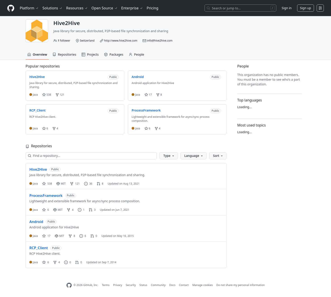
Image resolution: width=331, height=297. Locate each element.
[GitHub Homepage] (69, 285)
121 (59, 95)
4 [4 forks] (70, 210)
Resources (77, 8)
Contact (184, 285)
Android (36, 221)
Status (143, 285)
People (136, 54)
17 (148, 95)
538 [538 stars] (47, 183)
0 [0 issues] (67, 262)
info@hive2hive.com (159, 40)
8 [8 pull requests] (100, 183)
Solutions (52, 8)
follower (64, 40)
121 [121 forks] (75, 183)
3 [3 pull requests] (92, 210)
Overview (37, 54)
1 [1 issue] (81, 210)
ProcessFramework (46, 195)
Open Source (104, 8)
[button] (168, 155)
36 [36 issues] (88, 183)
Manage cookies (202, 285)
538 (46, 95)
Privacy (117, 285)
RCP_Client (38, 247)
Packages (113, 54)
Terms (106, 285)
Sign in (287, 8)
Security (131, 285)
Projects (90, 54)
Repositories (64, 54)
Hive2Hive (38, 169)
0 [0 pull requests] (93, 236)
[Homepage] (10, 8)
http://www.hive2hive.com (120, 40)
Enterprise (132, 8)
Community (158, 285)
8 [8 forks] (71, 236)
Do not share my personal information (240, 285)
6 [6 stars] (45, 210)
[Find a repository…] (91, 155)
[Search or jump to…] (240, 8)
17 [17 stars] (46, 236)
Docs (172, 285)
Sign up (305, 8)
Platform (29, 8)
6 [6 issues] (82, 236)
